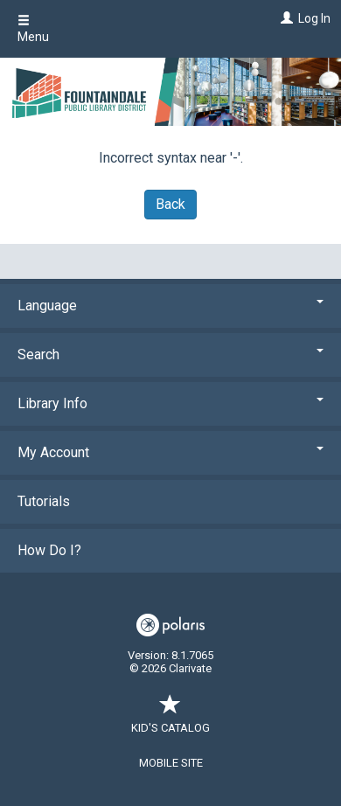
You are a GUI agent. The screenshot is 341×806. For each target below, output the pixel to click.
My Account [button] (170, 452)
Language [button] (170, 305)
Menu (33, 29)
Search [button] (170, 354)
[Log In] (284, 18)
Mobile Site (171, 762)
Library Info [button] (170, 403)
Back (170, 204)
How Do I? (49, 550)
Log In (314, 18)
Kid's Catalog (170, 719)
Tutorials (43, 501)
